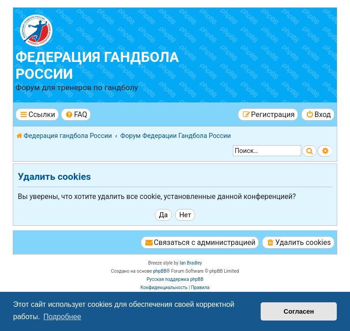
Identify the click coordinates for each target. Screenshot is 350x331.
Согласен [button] (298, 311)
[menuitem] (76, 114)
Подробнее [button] (62, 317)
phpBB (159, 271)
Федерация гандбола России (97, 65)
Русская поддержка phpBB (175, 279)
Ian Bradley (191, 262)
